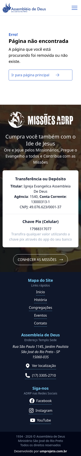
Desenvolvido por (40, 451)
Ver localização (40, 365)
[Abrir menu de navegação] (74, 8)
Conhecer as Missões (40, 259)
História (40, 299)
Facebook (40, 400)
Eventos (40, 315)
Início (40, 292)
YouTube (40, 420)
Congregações (40, 307)
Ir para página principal (35, 75)
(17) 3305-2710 (40, 375)
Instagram (40, 410)
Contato (40, 323)
